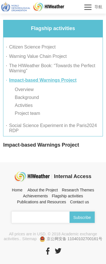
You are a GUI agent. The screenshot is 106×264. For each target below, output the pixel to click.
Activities (24, 105)
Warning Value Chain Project (38, 56)
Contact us (79, 202)
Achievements (35, 196)
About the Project (42, 190)
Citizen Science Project (32, 47)
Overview (24, 89)
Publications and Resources (41, 202)
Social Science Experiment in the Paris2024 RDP (53, 128)
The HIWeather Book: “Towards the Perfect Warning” (52, 68)
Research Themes (78, 190)
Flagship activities (67, 196)
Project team (27, 113)
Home (17, 190)
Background (27, 97)
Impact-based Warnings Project (43, 80)
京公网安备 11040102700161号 (71, 239)
